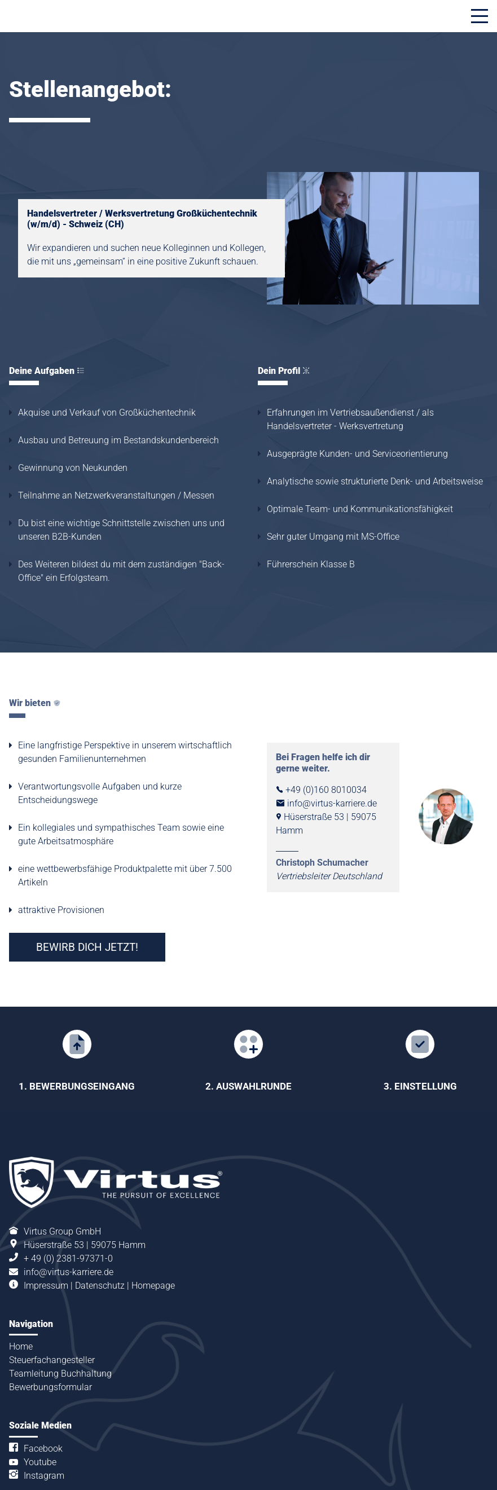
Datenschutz (100, 1247)
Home (21, 1308)
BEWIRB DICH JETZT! (87, 947)
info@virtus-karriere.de (68, 1234)
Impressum (46, 1247)
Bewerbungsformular (50, 1349)
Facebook (43, 1410)
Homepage (153, 1247)
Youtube (40, 1424)
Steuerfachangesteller (52, 1322)
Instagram (44, 1437)
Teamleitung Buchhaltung (60, 1335)
